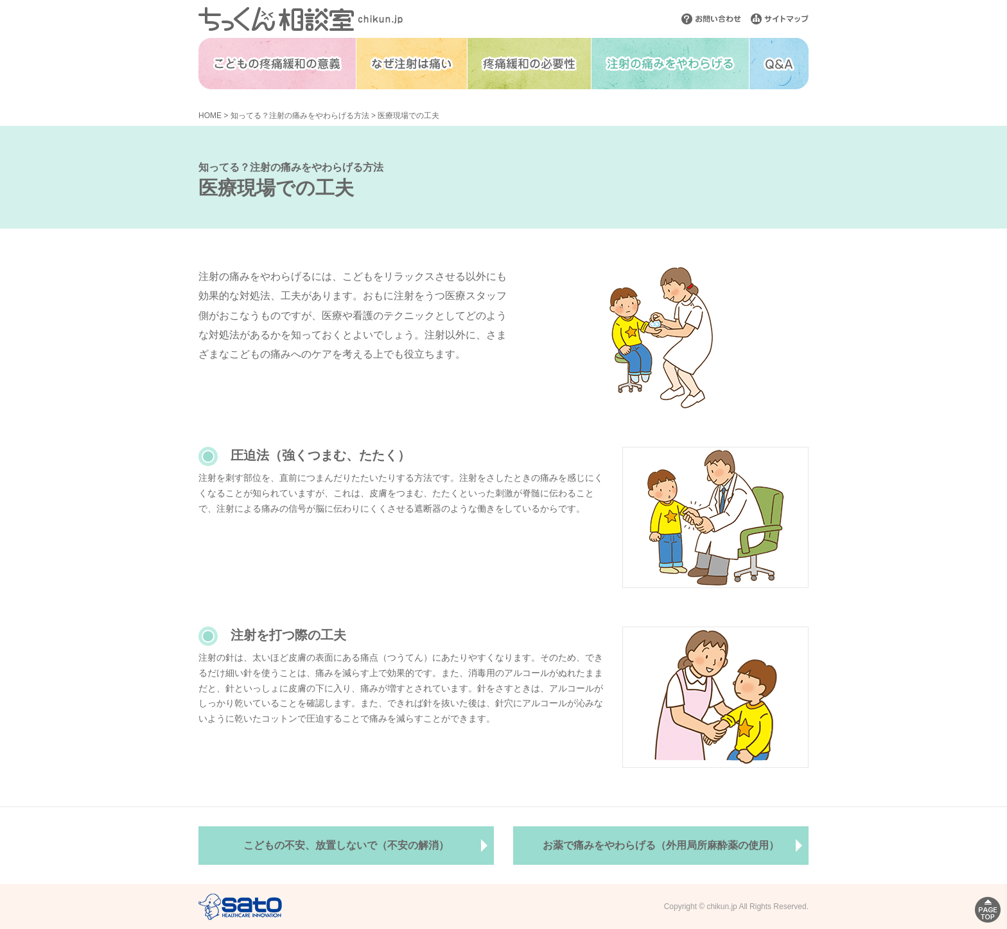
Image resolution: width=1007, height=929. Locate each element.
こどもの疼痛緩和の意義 (277, 63)
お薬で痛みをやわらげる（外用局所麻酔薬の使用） (661, 845)
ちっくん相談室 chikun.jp (300, 19)
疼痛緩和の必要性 (529, 63)
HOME (210, 115)
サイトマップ (780, 18)
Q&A (779, 63)
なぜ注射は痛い (411, 63)
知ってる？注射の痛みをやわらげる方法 (300, 115)
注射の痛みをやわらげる (670, 63)
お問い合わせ (711, 18)
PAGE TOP (988, 910)
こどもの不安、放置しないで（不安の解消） (346, 845)
